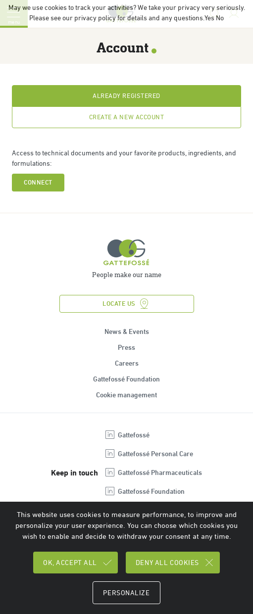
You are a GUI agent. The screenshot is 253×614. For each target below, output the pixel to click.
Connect (38, 182)
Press (126, 347)
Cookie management (126, 394)
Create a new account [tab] (126, 117)
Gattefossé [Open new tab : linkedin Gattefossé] (127, 435)
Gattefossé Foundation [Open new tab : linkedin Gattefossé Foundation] (144, 491)
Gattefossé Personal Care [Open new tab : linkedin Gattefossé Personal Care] (148, 454)
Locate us (126, 304)
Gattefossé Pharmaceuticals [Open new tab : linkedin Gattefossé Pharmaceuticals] (153, 472)
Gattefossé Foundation (126, 379)
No (220, 18)
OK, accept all (78, 562)
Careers (127, 363)
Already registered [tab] (126, 95)
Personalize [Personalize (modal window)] (126, 593)
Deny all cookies (175, 562)
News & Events (126, 331)
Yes (209, 18)
